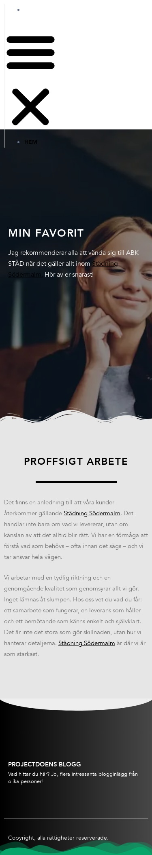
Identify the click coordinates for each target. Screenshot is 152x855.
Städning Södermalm (92, 513)
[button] (30, 80)
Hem (38, 9)
